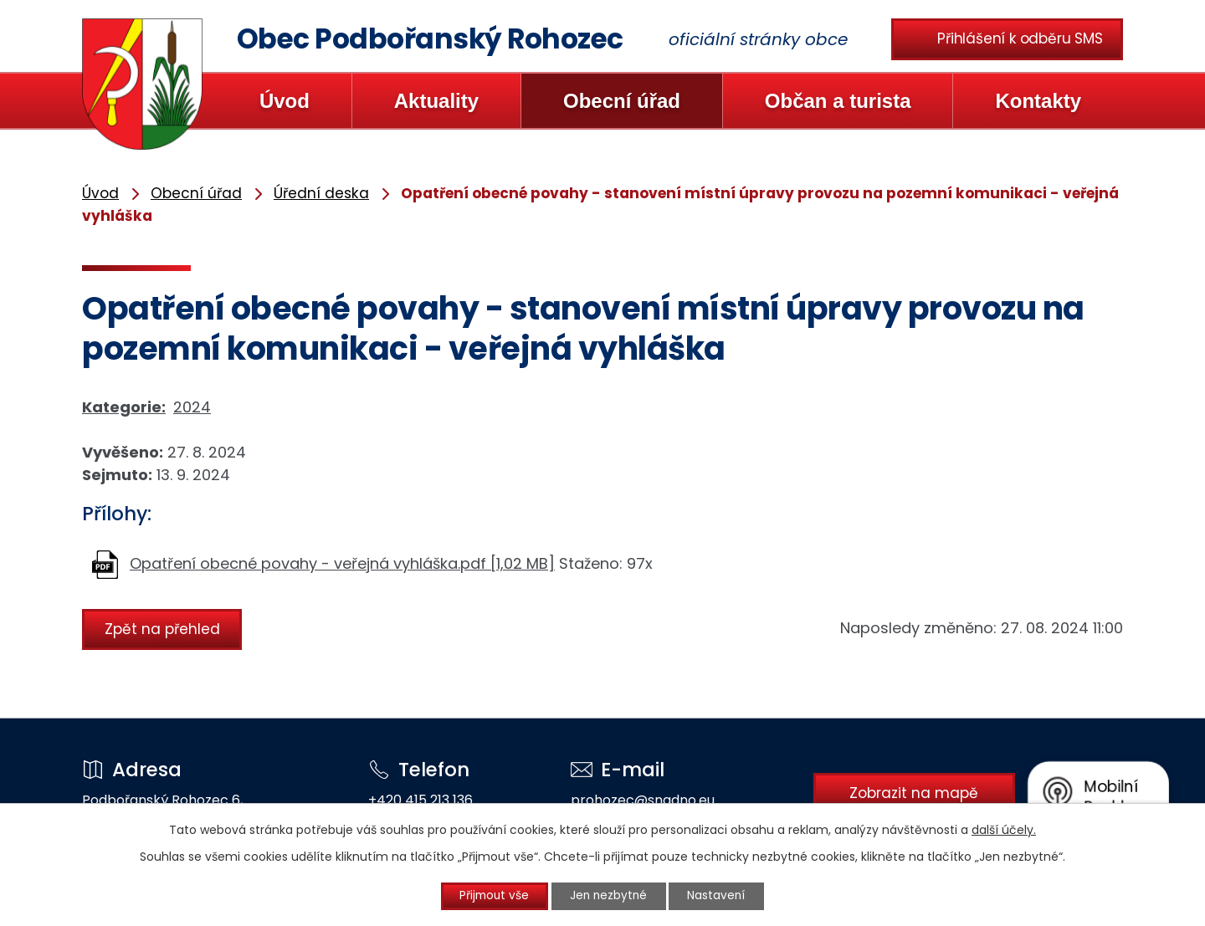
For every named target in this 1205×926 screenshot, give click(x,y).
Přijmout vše (490, 896)
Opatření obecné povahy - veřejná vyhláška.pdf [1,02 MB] (342, 563)
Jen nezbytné (609, 896)
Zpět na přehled (164, 628)
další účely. (1004, 829)
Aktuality (436, 101)
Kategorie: (124, 406)
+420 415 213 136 (418, 800)
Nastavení (722, 896)
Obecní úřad (621, 101)
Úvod (284, 101)
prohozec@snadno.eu (638, 800)
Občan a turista (838, 101)
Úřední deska (321, 193)
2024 (192, 406)
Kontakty (1038, 101)
